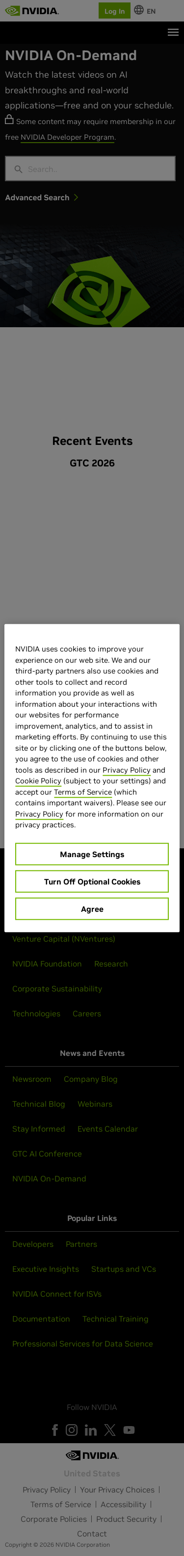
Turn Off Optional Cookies (92, 881)
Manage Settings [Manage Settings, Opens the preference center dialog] (92, 854)
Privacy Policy (127, 769)
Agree (92, 908)
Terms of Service (83, 791)
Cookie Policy (38, 780)
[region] (91, 778)
